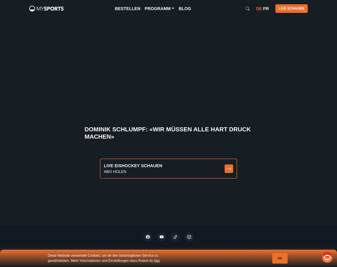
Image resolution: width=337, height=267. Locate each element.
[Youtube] (161, 237)
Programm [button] (158, 8)
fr (266, 8)
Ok (280, 258)
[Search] (248, 9)
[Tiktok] (175, 237)
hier (157, 260)
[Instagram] (189, 237)
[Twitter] (148, 237)
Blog (185, 8)
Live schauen (291, 8)
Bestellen (127, 8)
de (259, 8)
